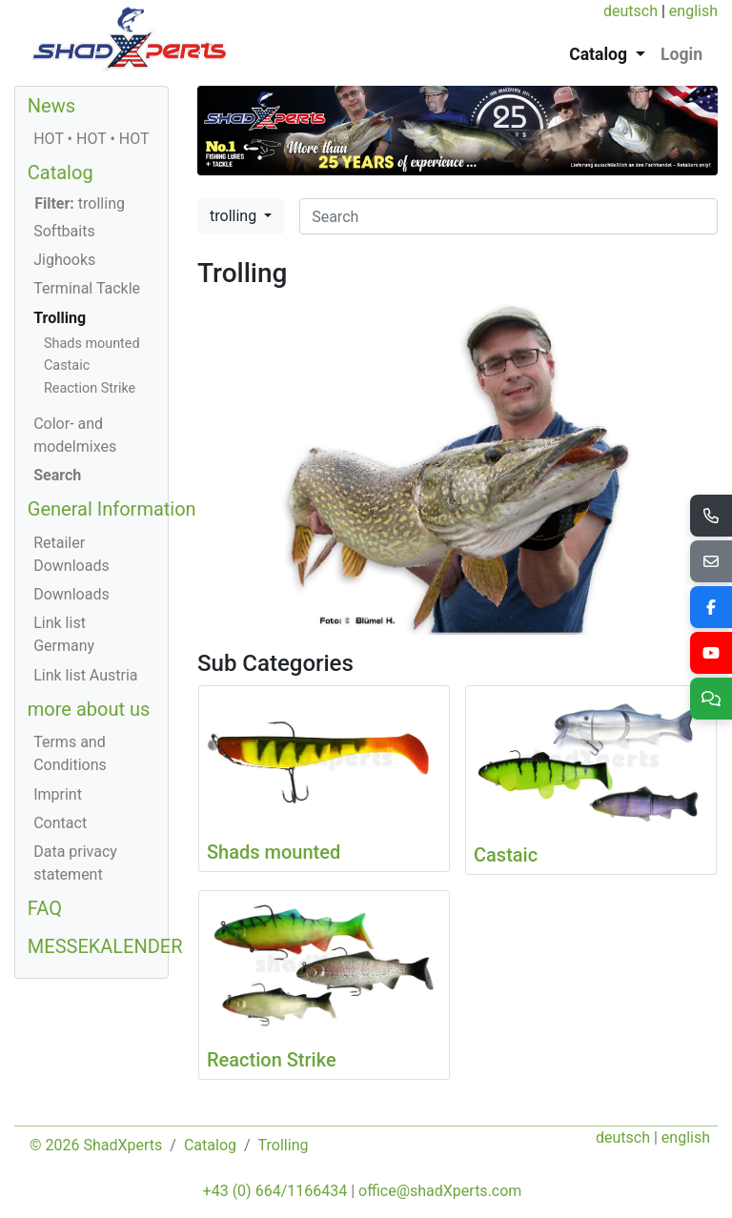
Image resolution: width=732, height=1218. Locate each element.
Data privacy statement (75, 862)
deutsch (630, 11)
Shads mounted (92, 343)
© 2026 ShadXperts (96, 1145)
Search (57, 475)
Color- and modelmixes (74, 435)
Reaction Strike (89, 388)
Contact (60, 823)
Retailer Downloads (71, 554)
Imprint (57, 794)
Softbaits (64, 231)
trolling (235, 216)
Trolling (59, 318)
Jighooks (64, 260)
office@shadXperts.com (439, 1191)
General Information (112, 508)
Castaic (67, 365)
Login (681, 54)
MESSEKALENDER (105, 946)
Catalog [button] (600, 54)
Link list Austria (85, 675)
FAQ (45, 908)
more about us (89, 709)
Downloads (71, 594)
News (51, 105)
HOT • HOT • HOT (91, 139)
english (693, 11)
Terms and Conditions (70, 753)
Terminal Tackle (86, 288)
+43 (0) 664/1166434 (275, 1191)
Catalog (60, 172)
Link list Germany (63, 634)
